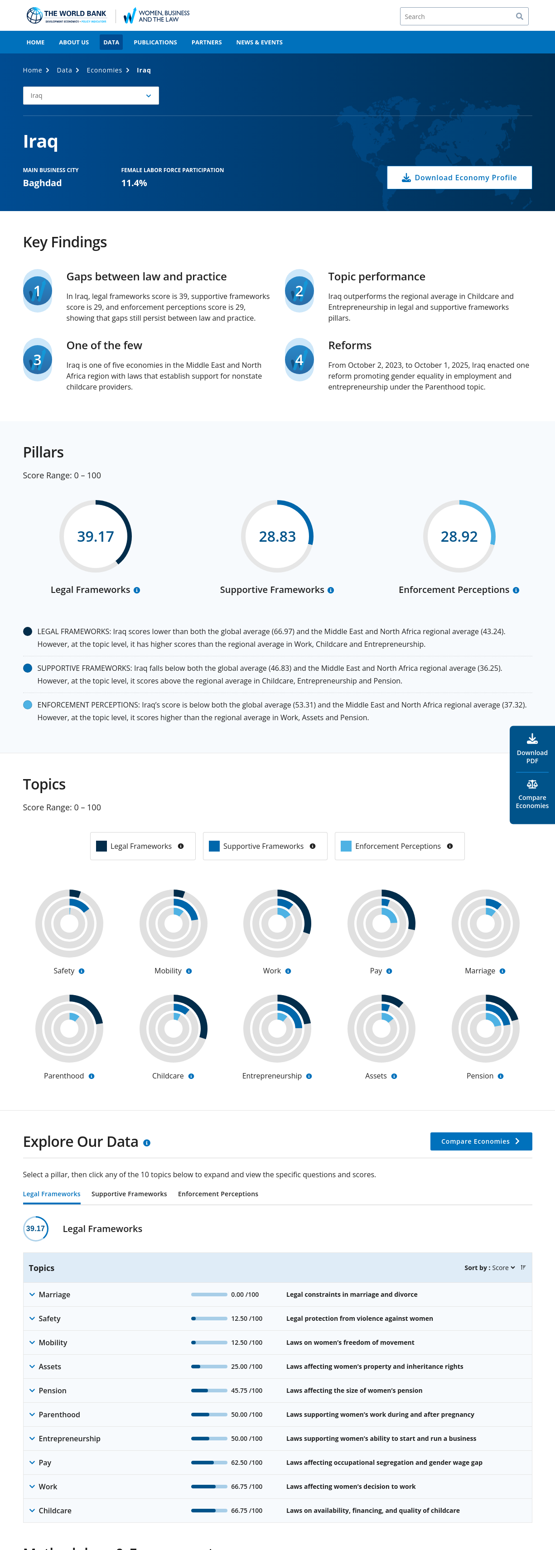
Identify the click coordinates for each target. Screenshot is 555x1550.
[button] (91, 96)
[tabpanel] (277, 1369)
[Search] (464, 16)
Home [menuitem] (36, 42)
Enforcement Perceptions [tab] (218, 1194)
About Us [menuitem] (74, 42)
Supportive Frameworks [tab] (129, 1194)
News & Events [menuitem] (259, 42)
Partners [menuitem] (207, 42)
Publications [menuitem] (155, 42)
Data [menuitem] (111, 42)
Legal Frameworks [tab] (52, 1194)
